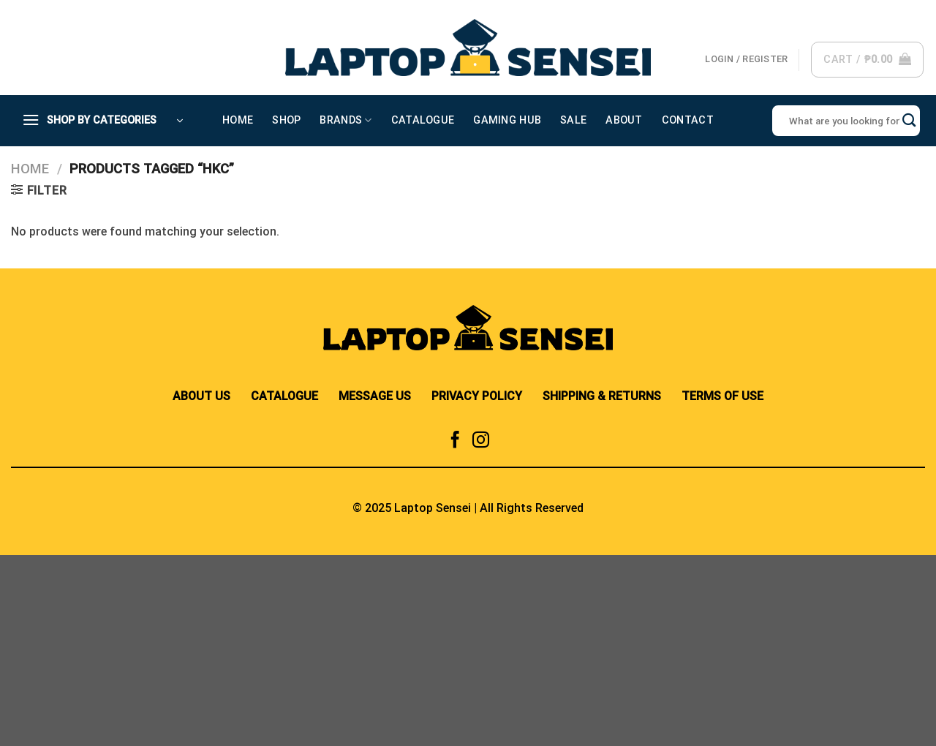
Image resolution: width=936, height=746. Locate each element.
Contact (688, 120)
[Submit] (909, 120)
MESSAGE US (375, 396)
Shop (286, 120)
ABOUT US (201, 396)
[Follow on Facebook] (455, 441)
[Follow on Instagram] (480, 441)
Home (237, 120)
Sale (573, 120)
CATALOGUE (284, 396)
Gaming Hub (507, 120)
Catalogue (423, 120)
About (623, 120)
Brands (345, 120)
